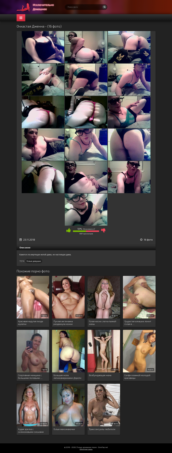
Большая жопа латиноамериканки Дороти (67, 376)
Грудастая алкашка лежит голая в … (137, 322)
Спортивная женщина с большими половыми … (30, 376)
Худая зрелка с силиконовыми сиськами (31, 430)
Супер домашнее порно (38, 7)
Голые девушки (34, 261)
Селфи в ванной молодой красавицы (137, 376)
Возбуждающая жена (100, 375)
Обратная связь (86, 449)
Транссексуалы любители (102, 429)
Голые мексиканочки (64, 429)
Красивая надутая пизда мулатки (30, 322)
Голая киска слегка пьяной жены (102, 322)
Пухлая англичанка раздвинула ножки (63, 322)
